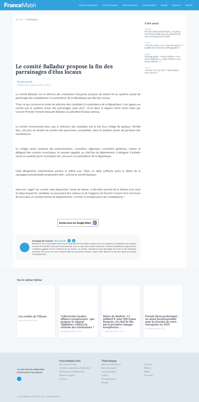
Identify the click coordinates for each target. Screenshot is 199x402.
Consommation (149, 5)
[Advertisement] (78, 41)
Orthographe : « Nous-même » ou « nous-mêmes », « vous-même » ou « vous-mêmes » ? (163, 59)
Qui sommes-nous (68, 364)
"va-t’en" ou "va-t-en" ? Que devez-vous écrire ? (162, 71)
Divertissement (108, 379)
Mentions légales (67, 375)
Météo (147, 371)
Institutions (32, 19)
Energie (164, 5)
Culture (104, 375)
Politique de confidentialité (71, 371)
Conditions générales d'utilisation (74, 368)
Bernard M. (27, 81)
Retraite (189, 5)
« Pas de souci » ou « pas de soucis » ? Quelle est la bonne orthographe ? (164, 46)
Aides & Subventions (88, 5)
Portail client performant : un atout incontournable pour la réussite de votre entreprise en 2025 (163, 34)
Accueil (19, 19)
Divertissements (130, 5)
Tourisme (148, 375)
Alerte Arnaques (110, 5)
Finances (176, 5)
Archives (63, 379)
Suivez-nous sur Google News (78, 223)
